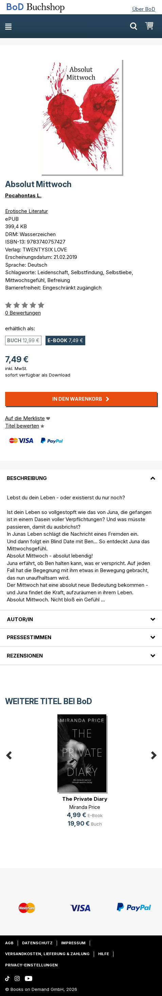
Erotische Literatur (26, 211)
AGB (9, 943)
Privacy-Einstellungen (31, 965)
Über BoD (143, 9)
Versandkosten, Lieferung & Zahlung (47, 953)
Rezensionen (25, 655)
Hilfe (103, 953)
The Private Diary (84, 799)
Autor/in (20, 619)
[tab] (81, 474)
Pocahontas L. (23, 195)
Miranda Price (84, 807)
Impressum (73, 943)
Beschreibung (27, 478)
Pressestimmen (29, 637)
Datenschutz (37, 943)
